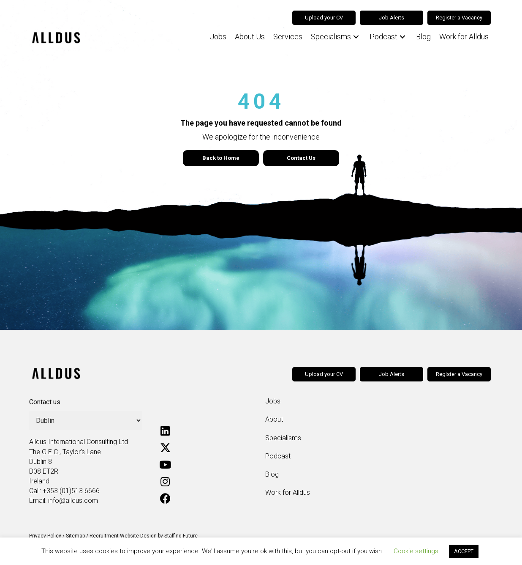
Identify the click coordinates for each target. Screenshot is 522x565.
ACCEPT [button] (463, 551)
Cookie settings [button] (416, 551)
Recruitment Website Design (123, 536)
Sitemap (75, 536)
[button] (356, 37)
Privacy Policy (45, 536)
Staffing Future (181, 536)
